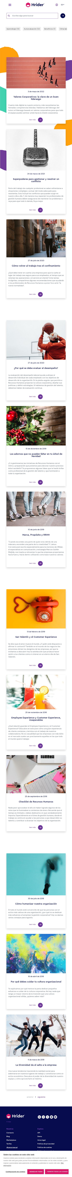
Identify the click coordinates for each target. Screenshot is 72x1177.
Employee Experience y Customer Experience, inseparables (36, 719)
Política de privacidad (45, 1144)
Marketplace (11, 1140)
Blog (8, 1136)
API (38, 1133)
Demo (39, 1136)
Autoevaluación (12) (32, 29)
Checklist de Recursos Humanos (36, 802)
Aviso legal (41, 1140)
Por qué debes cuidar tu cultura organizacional (36, 982)
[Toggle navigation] (9, 5)
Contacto (10, 1133)
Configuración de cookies (15, 1172)
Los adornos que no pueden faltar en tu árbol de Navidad (36, 455)
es (62, 5)
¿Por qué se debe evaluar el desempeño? (36, 368)
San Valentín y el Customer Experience (36, 637)
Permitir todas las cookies (57, 1171)
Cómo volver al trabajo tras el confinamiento (36, 266)
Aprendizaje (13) (13, 29)
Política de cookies (44, 1147)
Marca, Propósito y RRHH (36, 535)
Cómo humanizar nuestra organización (36, 904)
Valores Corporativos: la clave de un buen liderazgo (36, 98)
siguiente (41, 1097)
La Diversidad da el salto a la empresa (36, 1065)
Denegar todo (36, 1172)
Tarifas (9, 1144)
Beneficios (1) (49, 29)
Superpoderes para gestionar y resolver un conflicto (36, 180)
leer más (36, 119)
